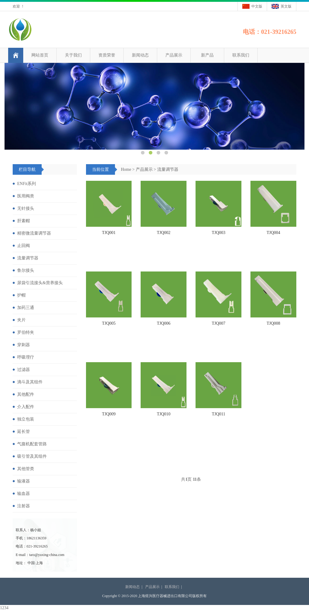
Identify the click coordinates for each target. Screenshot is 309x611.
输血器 (23, 493)
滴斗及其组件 (30, 382)
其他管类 (25, 468)
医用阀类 (25, 196)
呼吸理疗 (25, 357)
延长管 (23, 431)
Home (126, 169)
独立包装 (25, 419)
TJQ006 (163, 323)
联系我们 (240, 55)
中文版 (256, 6)
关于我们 (73, 55)
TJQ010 (163, 414)
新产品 (207, 55)
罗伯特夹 (25, 332)
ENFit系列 (26, 183)
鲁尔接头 (25, 270)
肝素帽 (23, 221)
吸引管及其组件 (32, 456)
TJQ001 (109, 232)
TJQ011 (218, 414)
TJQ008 (273, 323)
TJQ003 (218, 232)
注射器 (23, 506)
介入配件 (25, 407)
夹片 (21, 320)
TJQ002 (163, 232)
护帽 (21, 295)
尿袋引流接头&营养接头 (40, 283)
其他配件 (25, 394)
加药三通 (25, 307)
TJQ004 (273, 232)
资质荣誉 (106, 55)
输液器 (23, 481)
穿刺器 (23, 345)
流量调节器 (167, 169)
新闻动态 (140, 55)
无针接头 (25, 208)
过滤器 (23, 369)
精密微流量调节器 (34, 233)
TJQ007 (218, 323)
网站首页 (39, 55)
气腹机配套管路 (32, 444)
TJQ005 (109, 323)
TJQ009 (109, 414)
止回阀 (23, 245)
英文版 (286, 6)
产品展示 (173, 55)
